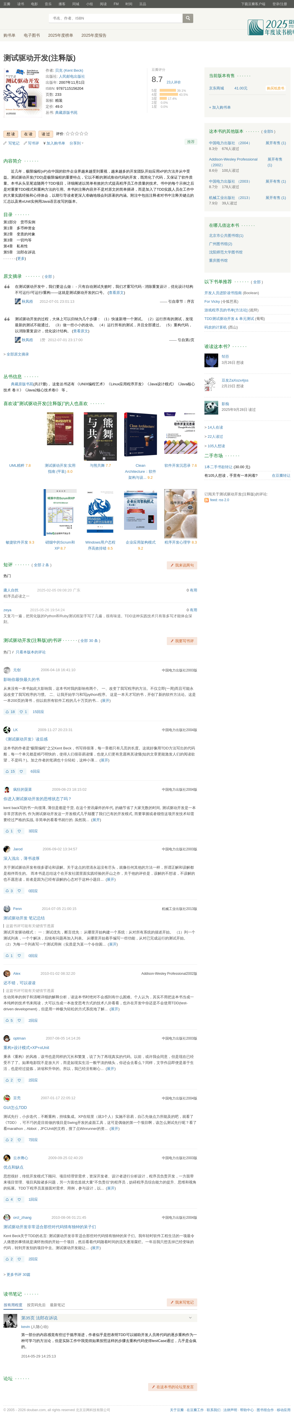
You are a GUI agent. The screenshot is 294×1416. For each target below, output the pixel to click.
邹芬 (225, 356)
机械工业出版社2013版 (179, 909)
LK (15, 730)
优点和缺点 (13, 1167)
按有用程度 (13, 1305)
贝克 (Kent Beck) (69, 70)
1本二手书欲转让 (218, 467)
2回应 (33, 1020)
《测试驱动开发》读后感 (25, 739)
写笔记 (14, 143)
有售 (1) (276, 143)
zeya (7, 610)
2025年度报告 (94, 35)
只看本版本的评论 (31, 652)
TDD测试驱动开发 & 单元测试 (229, 319)
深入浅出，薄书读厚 (21, 858)
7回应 (33, 1140)
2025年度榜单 (60, 35)
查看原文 (116, 292)
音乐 (48, 4)
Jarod (18, 849)
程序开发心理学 (178, 542)
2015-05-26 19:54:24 (47, 610)
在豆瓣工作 (195, 1410)
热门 (7, 576)
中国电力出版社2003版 (179, 670)
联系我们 (213, 1410)
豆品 (142, 4)
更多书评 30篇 (18, 1274)
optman (19, 1038)
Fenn (17, 909)
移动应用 (284, 1410)
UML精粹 (17, 465)
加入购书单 (56, 143)
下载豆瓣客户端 (253, 4)
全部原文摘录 (18, 354)
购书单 (9, 35)
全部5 (268, 131)
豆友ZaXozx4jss (235, 380)
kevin (25, 1327)
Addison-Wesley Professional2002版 (169, 974)
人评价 (174, 82)
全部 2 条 (41, 565)
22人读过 (215, 436)
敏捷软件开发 (17, 542)
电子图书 (32, 35)
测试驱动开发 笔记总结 (24, 918)
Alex (16, 973)
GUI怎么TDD (15, 1107)
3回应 (33, 831)
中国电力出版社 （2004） (230, 143)
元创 (17, 670)
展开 (105, 700)
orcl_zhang (22, 1217)
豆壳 (17, 1098)
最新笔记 (57, 1305)
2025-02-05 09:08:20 (54, 590)
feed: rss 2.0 (219, 500)
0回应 (33, 891)
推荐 (191, 142)
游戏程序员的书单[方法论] (225, 310)
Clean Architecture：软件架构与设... (140, 471)
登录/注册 (279, 4)
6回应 (35, 771)
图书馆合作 (265, 1410)
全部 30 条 (89, 640)
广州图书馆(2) (220, 244)
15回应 (38, 712)
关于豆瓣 (177, 1410)
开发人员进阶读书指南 (223, 293)
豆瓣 (6, 4)
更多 (21, 258)
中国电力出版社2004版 (179, 730)
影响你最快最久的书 (21, 679)
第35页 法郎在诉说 (39, 1317)
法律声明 (230, 1410)
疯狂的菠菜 (22, 789)
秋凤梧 (27, 301)
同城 (75, 4)
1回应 (33, 1199)
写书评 (33, 143)
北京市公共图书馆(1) (226, 235)
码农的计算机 (215, 327)
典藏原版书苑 (66, 112)
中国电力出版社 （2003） (230, 181)
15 (13, 771)
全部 (48, 276)
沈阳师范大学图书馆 (226, 252)
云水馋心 (20, 1158)
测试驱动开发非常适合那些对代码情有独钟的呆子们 (49, 1226)
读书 (20, 4)
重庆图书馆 (218, 260)
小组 (89, 4)
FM (116, 4)
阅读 (103, 4)
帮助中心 (247, 1410)
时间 (128, 4)
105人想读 (216, 446)
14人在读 (215, 427)
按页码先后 (36, 1305)
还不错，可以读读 (19, 983)
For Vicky (212, 301)
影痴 (225, 404)
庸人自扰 (10, 590)
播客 (62, 4)
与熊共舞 (98, 465)
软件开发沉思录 (178, 465)
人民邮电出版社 (72, 76)
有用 (193, 590)
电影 (34, 4)
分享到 (75, 143)
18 (13, 712)
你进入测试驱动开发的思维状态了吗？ (37, 798)
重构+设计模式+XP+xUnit (26, 1047)
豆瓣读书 (24, 19)
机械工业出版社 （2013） (230, 198)
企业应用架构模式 (141, 542)
